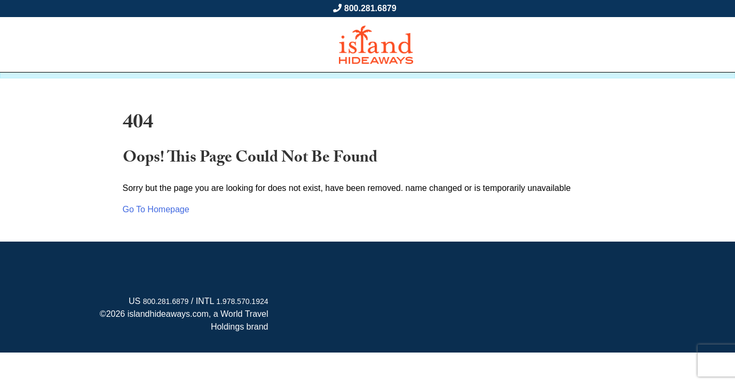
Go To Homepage (156, 209)
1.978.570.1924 (242, 301)
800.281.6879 (370, 8)
